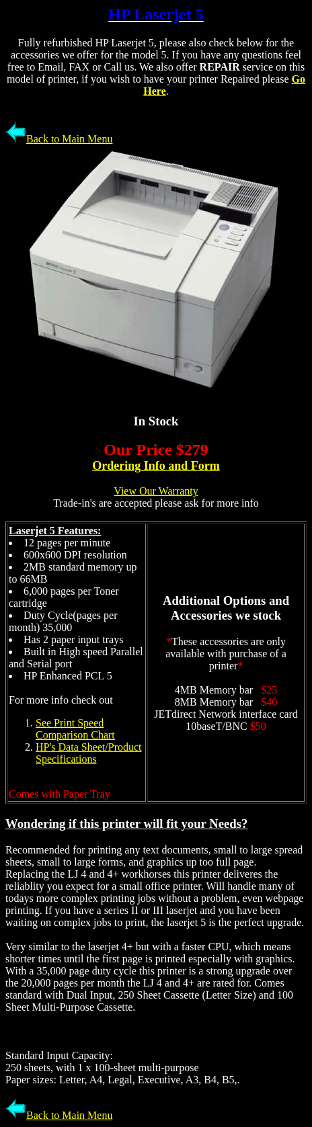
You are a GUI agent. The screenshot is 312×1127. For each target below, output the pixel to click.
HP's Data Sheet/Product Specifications (89, 753)
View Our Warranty (156, 491)
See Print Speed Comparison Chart (75, 729)
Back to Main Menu (58, 138)
